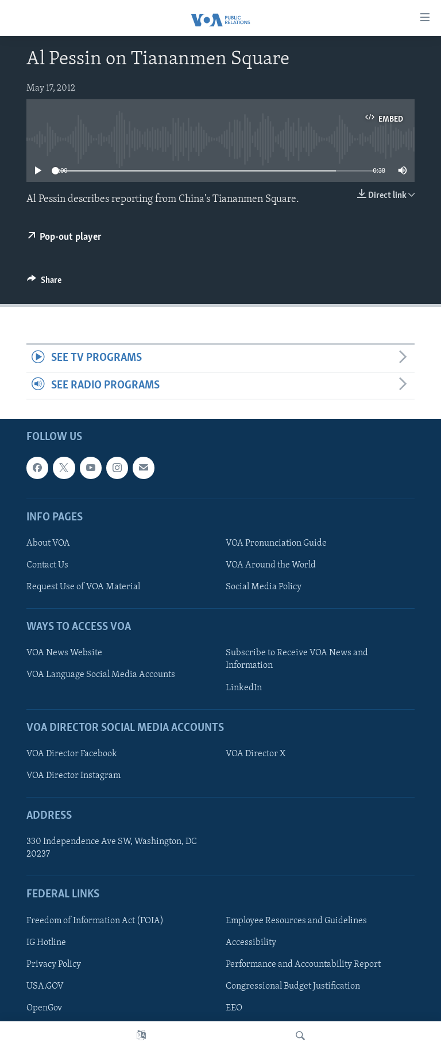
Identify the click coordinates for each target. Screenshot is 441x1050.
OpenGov (44, 1008)
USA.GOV (45, 986)
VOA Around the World (271, 565)
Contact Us (47, 565)
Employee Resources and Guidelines (296, 920)
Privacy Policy (53, 964)
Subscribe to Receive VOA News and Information (297, 660)
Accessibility (251, 942)
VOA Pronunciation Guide (276, 543)
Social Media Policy (263, 587)
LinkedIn (244, 688)
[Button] (44, 283)
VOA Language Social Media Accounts (100, 675)
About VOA (48, 543)
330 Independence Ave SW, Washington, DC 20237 (111, 848)
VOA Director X (255, 754)
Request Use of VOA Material (83, 587)
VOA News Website (64, 653)
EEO (234, 1008)
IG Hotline (46, 942)
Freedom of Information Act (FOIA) (95, 920)
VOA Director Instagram (73, 775)
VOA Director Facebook (71, 754)
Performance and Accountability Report (303, 964)
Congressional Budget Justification (293, 986)
